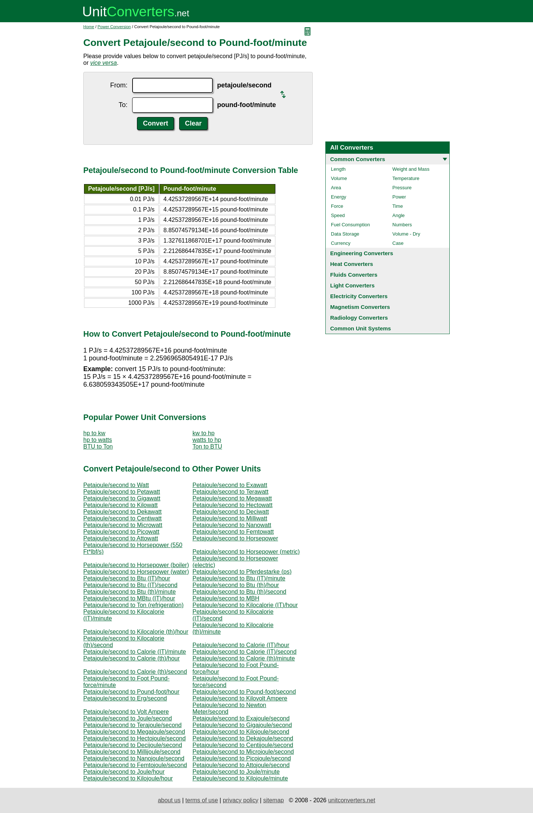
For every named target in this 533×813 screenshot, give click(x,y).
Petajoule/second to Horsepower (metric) (246, 552)
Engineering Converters (361, 253)
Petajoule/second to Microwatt (122, 525)
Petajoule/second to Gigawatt (121, 498)
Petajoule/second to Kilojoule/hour (128, 778)
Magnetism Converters (360, 307)
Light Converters (352, 285)
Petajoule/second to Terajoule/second (132, 725)
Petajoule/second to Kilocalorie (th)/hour (135, 632)
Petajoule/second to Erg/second (125, 698)
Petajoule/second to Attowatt (120, 538)
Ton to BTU (207, 446)
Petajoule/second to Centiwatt (122, 518)
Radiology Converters (359, 317)
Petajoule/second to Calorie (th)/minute (243, 658)
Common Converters (357, 159)
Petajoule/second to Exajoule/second (240, 718)
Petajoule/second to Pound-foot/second (244, 692)
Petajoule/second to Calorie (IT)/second (244, 652)
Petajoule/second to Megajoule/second (134, 732)
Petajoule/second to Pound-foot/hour (131, 692)
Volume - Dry (406, 234)
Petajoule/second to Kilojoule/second (240, 732)
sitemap (273, 800)
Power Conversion (114, 26)
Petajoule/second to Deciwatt (230, 512)
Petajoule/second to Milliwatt (229, 518)
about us (169, 800)
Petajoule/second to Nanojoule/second (133, 758)
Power (399, 197)
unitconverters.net (351, 800)
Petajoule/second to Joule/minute (236, 772)
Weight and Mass (410, 169)
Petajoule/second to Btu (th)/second (239, 592)
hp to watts (97, 440)
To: (123, 105)
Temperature (405, 178)
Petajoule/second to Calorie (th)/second (135, 672)
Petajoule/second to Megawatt (232, 498)
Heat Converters (351, 264)
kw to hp (203, 433)
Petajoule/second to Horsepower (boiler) (136, 565)
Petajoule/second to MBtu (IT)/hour (129, 598)
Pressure (402, 187)
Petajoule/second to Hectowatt (232, 505)
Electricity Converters (359, 296)
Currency (341, 243)
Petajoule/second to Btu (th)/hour (235, 585)
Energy (338, 197)
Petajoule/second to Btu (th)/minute (129, 592)
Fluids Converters (354, 274)
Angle (398, 215)
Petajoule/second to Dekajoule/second (242, 738)
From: (119, 85)
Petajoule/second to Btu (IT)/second (130, 585)
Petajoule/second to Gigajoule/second (242, 725)
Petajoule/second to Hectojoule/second (134, 738)
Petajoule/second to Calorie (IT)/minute (134, 652)
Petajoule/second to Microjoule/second (243, 752)
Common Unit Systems (360, 328)
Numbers (402, 224)
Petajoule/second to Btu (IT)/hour (126, 578)
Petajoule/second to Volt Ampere (126, 712)
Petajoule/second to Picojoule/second (241, 758)
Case (397, 243)
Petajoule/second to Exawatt (229, 485)
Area (336, 187)
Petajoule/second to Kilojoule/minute (240, 778)
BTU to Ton (98, 446)
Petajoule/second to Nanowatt (231, 525)
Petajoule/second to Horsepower (235, 538)
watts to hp (206, 440)
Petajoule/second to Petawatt (121, 492)
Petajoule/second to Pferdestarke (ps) (242, 572)
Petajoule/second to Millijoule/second (131, 752)
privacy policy (240, 800)
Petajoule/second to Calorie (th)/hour (131, 658)
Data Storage (345, 234)
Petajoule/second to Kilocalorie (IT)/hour (245, 605)
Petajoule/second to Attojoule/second (240, 765)
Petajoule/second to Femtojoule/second (135, 765)
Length (338, 169)
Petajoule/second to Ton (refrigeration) (133, 605)
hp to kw (94, 433)
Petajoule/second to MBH (225, 598)
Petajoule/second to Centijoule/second (242, 745)
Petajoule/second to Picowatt (121, 532)
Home (88, 26)
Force (337, 206)
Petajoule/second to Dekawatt (122, 512)
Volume (339, 178)
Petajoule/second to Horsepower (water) (136, 572)
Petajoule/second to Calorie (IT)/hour (240, 645)
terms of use (201, 800)
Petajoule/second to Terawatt (230, 492)
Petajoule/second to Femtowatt (233, 532)
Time (397, 206)
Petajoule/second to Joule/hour (124, 772)
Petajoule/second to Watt (116, 485)
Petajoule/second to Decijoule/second (132, 745)
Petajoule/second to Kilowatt (120, 505)
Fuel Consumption (350, 224)
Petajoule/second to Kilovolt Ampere (239, 698)
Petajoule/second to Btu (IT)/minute (238, 578)
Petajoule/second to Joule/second (127, 718)
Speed (338, 215)
